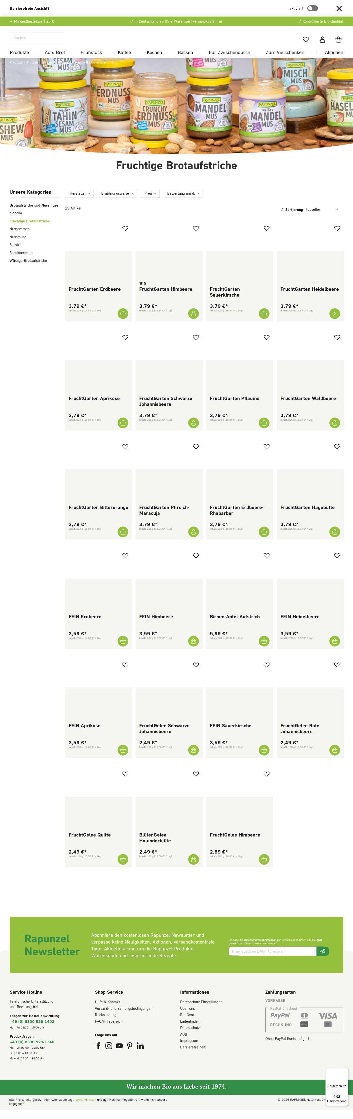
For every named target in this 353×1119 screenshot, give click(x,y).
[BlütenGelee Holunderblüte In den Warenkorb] (193, 868)
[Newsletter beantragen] (322, 960)
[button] (339, 8)
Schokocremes (21, 261)
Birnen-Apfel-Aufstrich (235, 625)
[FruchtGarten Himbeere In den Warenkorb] (193, 323)
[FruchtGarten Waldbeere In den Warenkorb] (334, 432)
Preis (148, 202)
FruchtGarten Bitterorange (98, 516)
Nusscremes (19, 238)
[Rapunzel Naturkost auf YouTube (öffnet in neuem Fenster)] (120, 1056)
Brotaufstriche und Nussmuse (33, 214)
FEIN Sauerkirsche (230, 734)
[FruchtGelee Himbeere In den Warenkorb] (264, 868)
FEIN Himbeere (156, 625)
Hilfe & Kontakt (107, 1011)
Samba (15, 254)
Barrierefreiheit (192, 1056)
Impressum (189, 1049)
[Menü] (345, 1071)
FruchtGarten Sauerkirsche (225, 301)
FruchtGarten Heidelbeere (309, 298)
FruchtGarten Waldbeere (308, 407)
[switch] (312, 8)
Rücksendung (105, 1024)
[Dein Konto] (322, 44)
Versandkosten (85, 1109)
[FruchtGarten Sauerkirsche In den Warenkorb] (264, 323)
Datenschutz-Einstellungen (201, 1011)
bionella (15, 222)
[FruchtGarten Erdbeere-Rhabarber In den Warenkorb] (264, 541)
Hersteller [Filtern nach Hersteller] (78, 202)
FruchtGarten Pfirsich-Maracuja (164, 519)
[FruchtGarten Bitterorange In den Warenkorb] (123, 541)
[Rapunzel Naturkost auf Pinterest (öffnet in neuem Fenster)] (130, 1056)
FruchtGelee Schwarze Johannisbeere (164, 737)
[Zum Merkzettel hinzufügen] (125, 237)
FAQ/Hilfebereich (108, 1030)
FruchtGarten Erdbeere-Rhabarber (237, 519)
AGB (319, 949)
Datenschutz (190, 1037)
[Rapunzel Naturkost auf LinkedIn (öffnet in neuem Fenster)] (140, 1056)
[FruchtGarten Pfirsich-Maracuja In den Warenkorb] (193, 541)
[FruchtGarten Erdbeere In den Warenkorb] (123, 323)
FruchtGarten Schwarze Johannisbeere (165, 410)
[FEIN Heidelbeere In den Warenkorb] (334, 650)
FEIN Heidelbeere (300, 625)
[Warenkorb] (339, 44)
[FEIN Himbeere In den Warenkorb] (193, 650)
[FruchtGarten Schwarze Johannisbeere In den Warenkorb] (193, 432)
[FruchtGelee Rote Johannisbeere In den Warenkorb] (334, 759)
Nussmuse (17, 246)
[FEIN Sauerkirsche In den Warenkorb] (264, 759)
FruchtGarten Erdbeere (95, 298)
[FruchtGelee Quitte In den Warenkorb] (123, 868)
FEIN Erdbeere (85, 625)
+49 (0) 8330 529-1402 (32, 1030)
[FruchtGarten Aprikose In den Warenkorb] (123, 432)
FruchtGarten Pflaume (235, 407)
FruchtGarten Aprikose (94, 407)
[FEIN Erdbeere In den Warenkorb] (123, 650)
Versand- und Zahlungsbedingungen (123, 1017)
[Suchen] (36, 42)
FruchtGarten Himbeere (165, 298)
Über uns (187, 1017)
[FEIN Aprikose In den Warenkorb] (123, 759)
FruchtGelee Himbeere (235, 843)
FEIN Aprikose (85, 734)
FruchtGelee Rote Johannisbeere (299, 737)
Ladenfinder (189, 1030)
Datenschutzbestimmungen (260, 949)
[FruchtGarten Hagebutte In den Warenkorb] (334, 541)
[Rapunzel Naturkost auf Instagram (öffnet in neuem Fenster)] (109, 1056)
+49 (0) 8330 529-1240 (32, 1050)
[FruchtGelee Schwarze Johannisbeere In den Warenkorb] (193, 759)
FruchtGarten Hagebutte (307, 516)
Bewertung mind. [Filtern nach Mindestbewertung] (181, 202)
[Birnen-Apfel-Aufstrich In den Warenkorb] (264, 650)
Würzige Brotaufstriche (28, 269)
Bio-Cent (187, 1024)
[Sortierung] (323, 218)
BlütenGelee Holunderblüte (155, 846)
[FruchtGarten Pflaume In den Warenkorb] (264, 432)
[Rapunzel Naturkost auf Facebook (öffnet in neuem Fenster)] (99, 1056)
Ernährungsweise (115, 202)
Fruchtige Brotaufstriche (29, 230)
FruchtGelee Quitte (90, 843)
